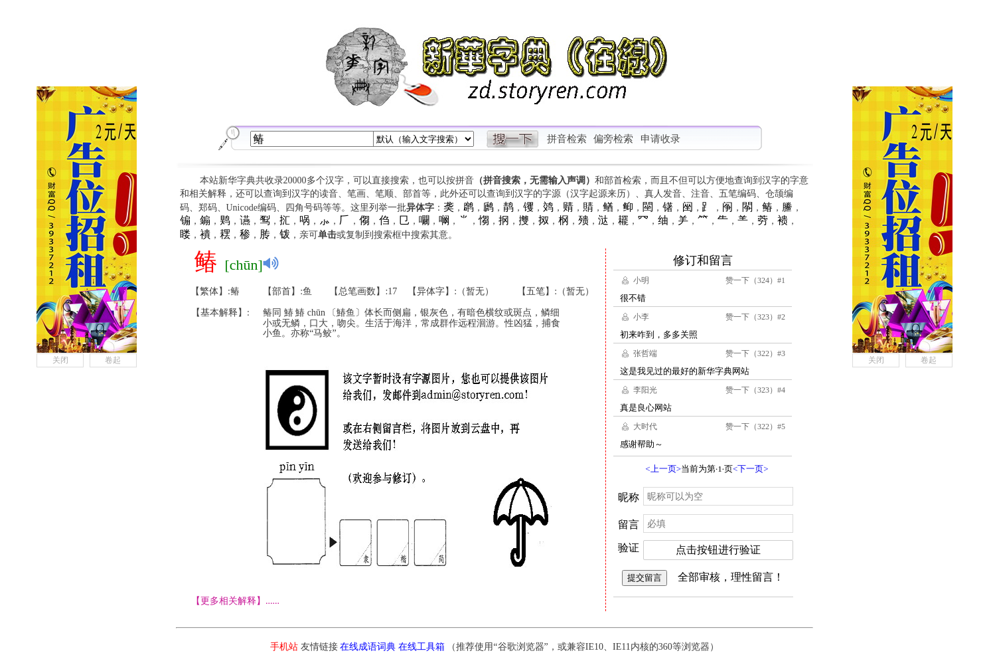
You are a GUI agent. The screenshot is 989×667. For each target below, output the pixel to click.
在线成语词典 (368, 647)
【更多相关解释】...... (235, 601)
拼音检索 (567, 139)
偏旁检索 (613, 139)
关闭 (60, 360)
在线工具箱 (421, 647)
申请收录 (660, 139)
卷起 (113, 360)
